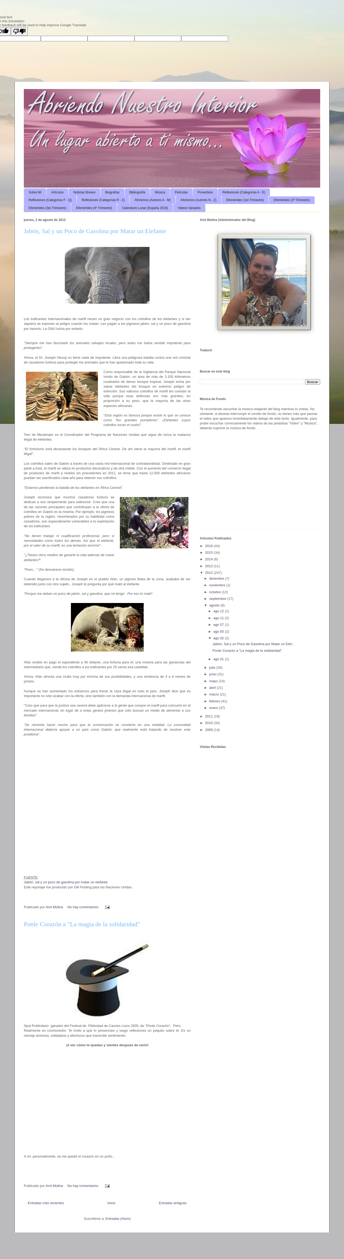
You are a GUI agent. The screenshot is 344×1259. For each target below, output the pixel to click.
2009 (209, 730)
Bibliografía (137, 192)
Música (160, 192)
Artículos (57, 192)
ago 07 (219, 625)
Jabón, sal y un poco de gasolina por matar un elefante (66, 882)
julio (212, 668)
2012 (209, 573)
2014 (209, 559)
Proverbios (205, 192)
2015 (209, 553)
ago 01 (219, 659)
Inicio (111, 1203)
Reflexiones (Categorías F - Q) (50, 200)
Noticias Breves (84, 192)
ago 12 (219, 611)
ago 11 (219, 618)
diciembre (217, 578)
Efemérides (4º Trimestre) (94, 208)
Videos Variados (189, 208)
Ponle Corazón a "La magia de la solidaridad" (82, 924)
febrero (215, 701)
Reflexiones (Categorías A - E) (244, 192)
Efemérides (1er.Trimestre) (245, 200)
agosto (215, 605)
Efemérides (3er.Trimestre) (47, 208)
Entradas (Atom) (118, 1219)
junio (213, 674)
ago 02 (219, 638)
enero (214, 708)
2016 (209, 546)
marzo (214, 694)
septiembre (218, 599)
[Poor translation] (19, 31)
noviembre (217, 585)
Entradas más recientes (46, 1203)
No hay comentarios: (83, 907)
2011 (209, 716)
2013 (209, 566)
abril (213, 688)
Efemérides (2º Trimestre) (292, 200)
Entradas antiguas (173, 1203)
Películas (181, 192)
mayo (214, 681)
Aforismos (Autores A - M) (152, 200)
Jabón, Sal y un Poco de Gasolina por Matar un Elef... (253, 644)
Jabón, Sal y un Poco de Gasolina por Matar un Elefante (95, 231)
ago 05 (219, 631)
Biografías (112, 192)
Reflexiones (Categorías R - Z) (103, 200)
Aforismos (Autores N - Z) (198, 200)
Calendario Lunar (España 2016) (145, 208)
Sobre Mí (35, 192)
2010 (209, 723)
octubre (215, 592)
